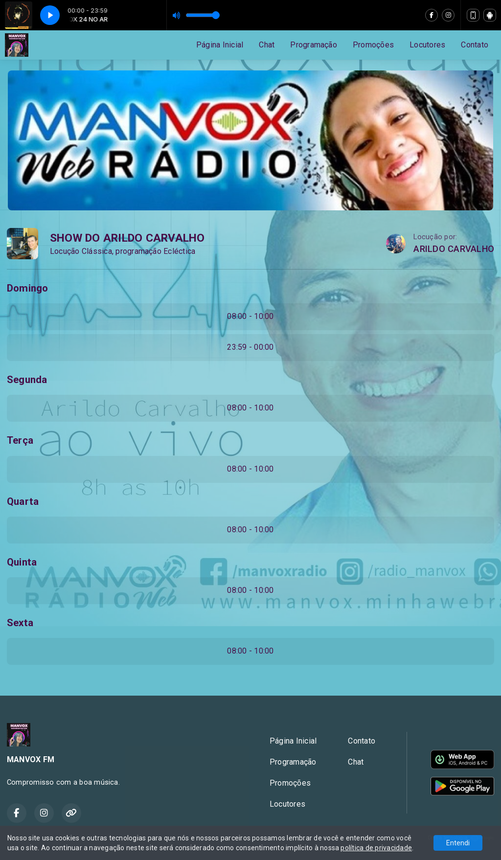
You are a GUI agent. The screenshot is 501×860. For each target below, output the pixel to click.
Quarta (23, 501)
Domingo (27, 288)
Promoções (373, 44)
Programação (313, 44)
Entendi (458, 843)
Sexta (20, 623)
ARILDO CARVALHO (453, 249)
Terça (20, 440)
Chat (266, 44)
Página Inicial (219, 44)
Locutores (427, 44)
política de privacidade (376, 848)
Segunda (27, 379)
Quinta (22, 562)
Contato (474, 44)
